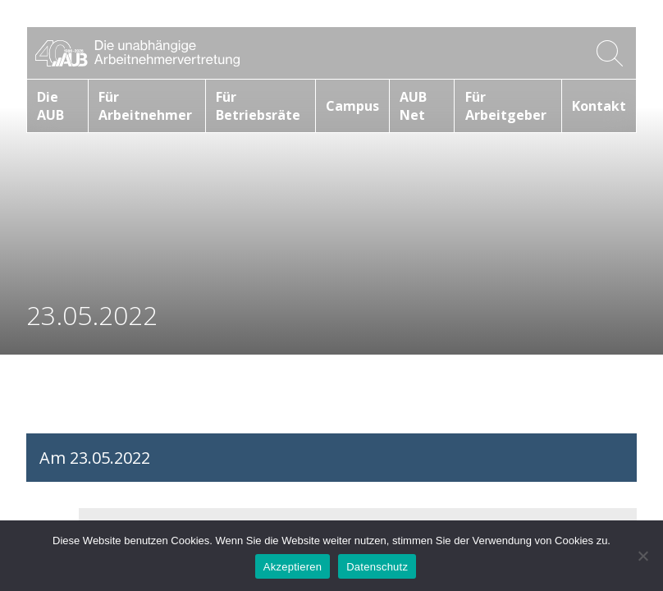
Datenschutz (377, 567)
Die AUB (50, 106)
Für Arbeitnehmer (145, 106)
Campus (352, 106)
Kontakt (599, 106)
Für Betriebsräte (258, 106)
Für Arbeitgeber (505, 106)
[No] (642, 555)
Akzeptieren (292, 567)
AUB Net (413, 106)
